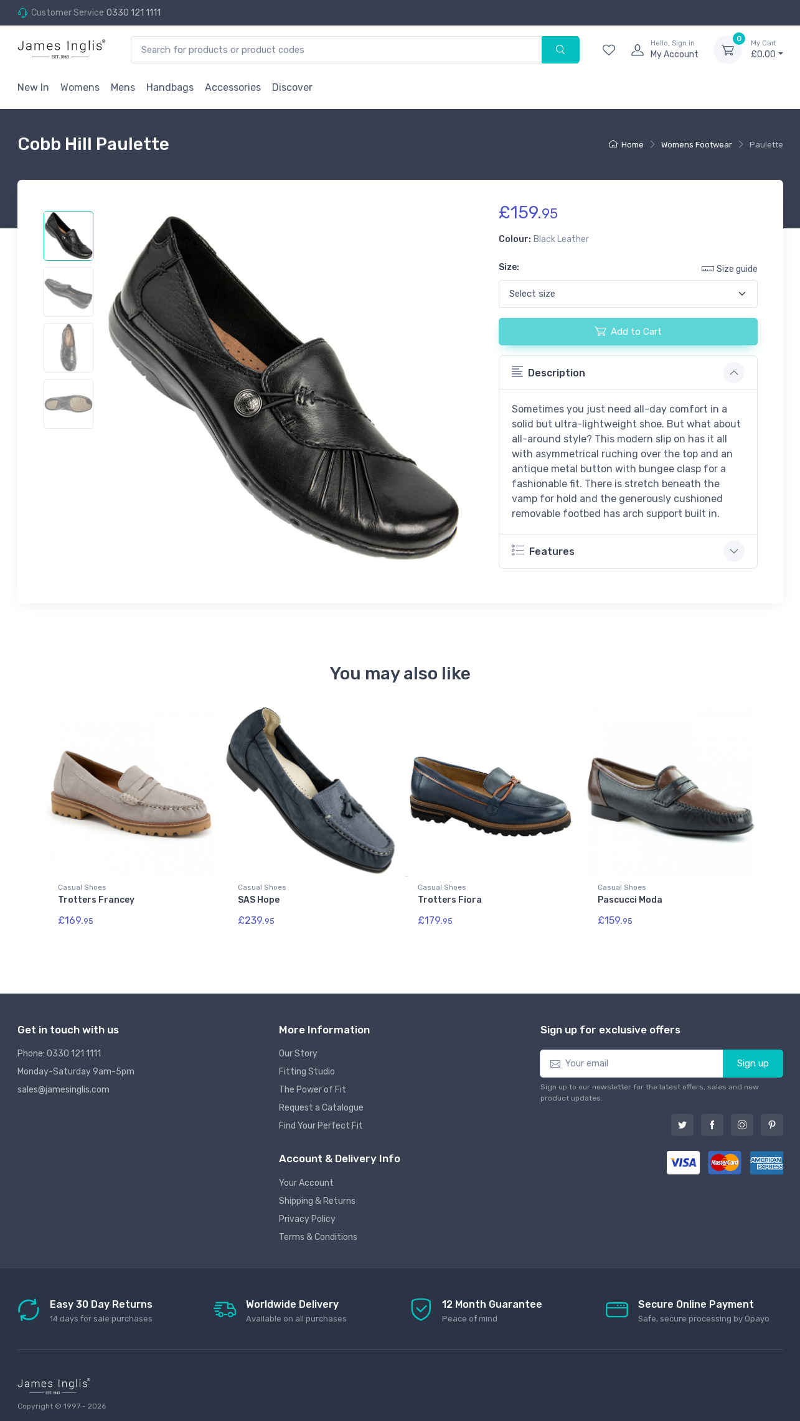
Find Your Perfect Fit (321, 1120)
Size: (509, 267)
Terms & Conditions (318, 1231)
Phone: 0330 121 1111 (59, 1048)
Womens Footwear (696, 144)
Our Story (298, 1048)
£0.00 (767, 49)
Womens (80, 87)
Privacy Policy (307, 1213)
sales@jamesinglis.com (63, 1084)
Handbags (170, 87)
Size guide (730, 268)
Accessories (233, 87)
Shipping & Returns (317, 1195)
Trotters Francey (96, 900)
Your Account (306, 1177)
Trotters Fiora (450, 900)
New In (33, 87)
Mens (123, 87)
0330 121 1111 (133, 12)
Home (626, 144)
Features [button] (543, 550)
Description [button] (548, 372)
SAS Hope (259, 900)
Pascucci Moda (630, 900)
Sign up (753, 1057)
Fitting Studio (307, 1066)
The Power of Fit (312, 1084)
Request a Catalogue (321, 1102)
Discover (292, 87)
